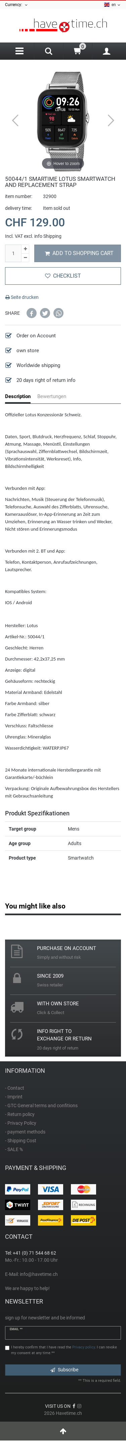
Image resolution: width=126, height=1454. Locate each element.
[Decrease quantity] (25, 258)
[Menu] (19, 51)
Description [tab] (18, 396)
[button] (32, 313)
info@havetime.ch (39, 1274)
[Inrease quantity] (25, 249)
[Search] (48, 52)
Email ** (16, 1329)
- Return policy (20, 1114)
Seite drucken (22, 297)
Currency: (16, 4)
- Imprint (14, 1096)
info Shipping (47, 236)
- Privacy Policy (20, 1123)
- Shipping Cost (20, 1140)
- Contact (14, 1088)
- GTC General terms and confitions (41, 1105)
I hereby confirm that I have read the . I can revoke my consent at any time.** (64, 1350)
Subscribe (64, 1369)
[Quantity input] (13, 253)
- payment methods (25, 1132)
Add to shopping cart (79, 253)
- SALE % (14, 1149)
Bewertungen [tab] (51, 396)
